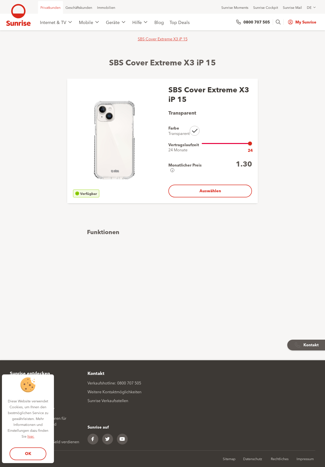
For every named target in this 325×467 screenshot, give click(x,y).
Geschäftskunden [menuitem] (78, 7)
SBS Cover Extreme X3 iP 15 (163, 38)
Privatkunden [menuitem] (50, 7)
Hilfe (137, 22)
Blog (159, 22)
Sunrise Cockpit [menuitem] (265, 7)
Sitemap (229, 458)
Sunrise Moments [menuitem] (234, 7)
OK (28, 453)
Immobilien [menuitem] (106, 7)
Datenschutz (252, 458)
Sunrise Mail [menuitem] (292, 7)
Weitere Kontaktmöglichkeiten (114, 391)
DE (309, 7)
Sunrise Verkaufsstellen (108, 400)
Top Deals (180, 22)
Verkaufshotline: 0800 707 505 (114, 382)
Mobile (86, 22)
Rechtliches (279, 458)
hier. (30, 436)
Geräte (113, 22)
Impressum (305, 458)
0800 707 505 (256, 22)
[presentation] (279, 22)
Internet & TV (53, 22)
